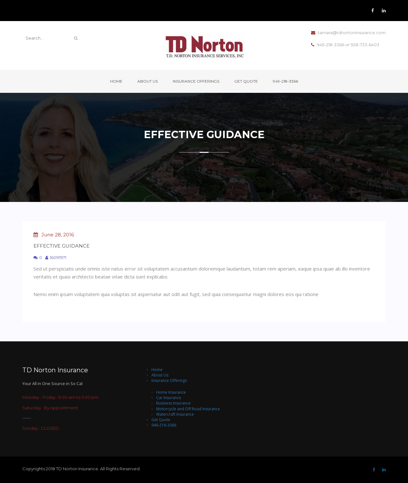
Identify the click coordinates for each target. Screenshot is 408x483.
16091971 (55, 257)
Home (116, 81)
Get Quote (246, 81)
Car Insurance (168, 397)
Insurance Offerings (196, 81)
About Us (147, 81)
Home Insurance (171, 392)
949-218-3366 (285, 81)
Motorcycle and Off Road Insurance (188, 409)
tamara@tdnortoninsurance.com (348, 33)
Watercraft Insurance (175, 414)
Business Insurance (173, 403)
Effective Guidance (61, 246)
